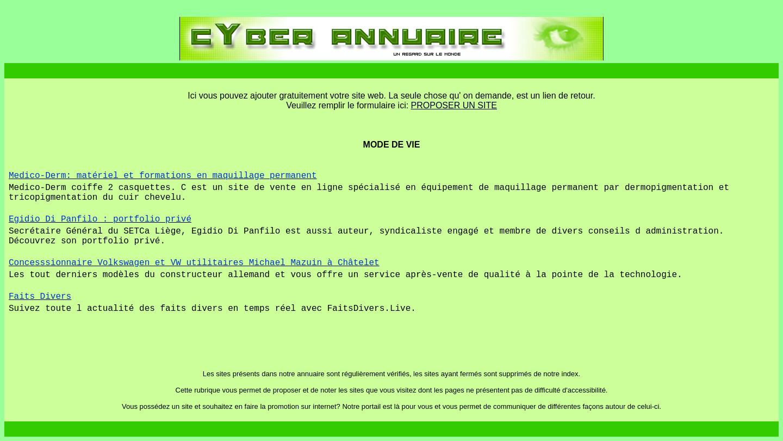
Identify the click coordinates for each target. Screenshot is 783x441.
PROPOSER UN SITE (454, 105)
